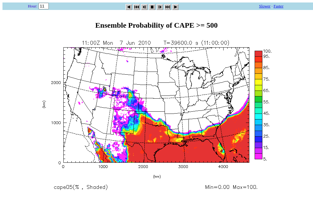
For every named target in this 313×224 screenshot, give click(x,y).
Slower (264, 6)
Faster (279, 6)
